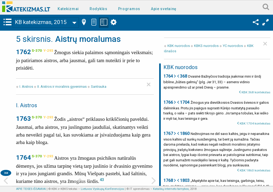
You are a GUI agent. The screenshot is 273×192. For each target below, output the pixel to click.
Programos (129, 9)
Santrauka (98, 87)
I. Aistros (26, 87)
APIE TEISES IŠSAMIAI (31, 189)
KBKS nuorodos (206, 46)
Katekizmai (68, 9)
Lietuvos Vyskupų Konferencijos (102, 189)
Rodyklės (98, 9)
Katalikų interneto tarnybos (171, 189)
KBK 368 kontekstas (256, 92)
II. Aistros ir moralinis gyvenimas (62, 87)
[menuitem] (69, 8)
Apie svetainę (163, 9)
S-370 (37, 50)
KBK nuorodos (178, 46)
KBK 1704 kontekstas (255, 123)
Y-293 (48, 50)
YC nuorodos (233, 46)
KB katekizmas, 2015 (41, 22)
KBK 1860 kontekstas (255, 170)
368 (6, 172)
